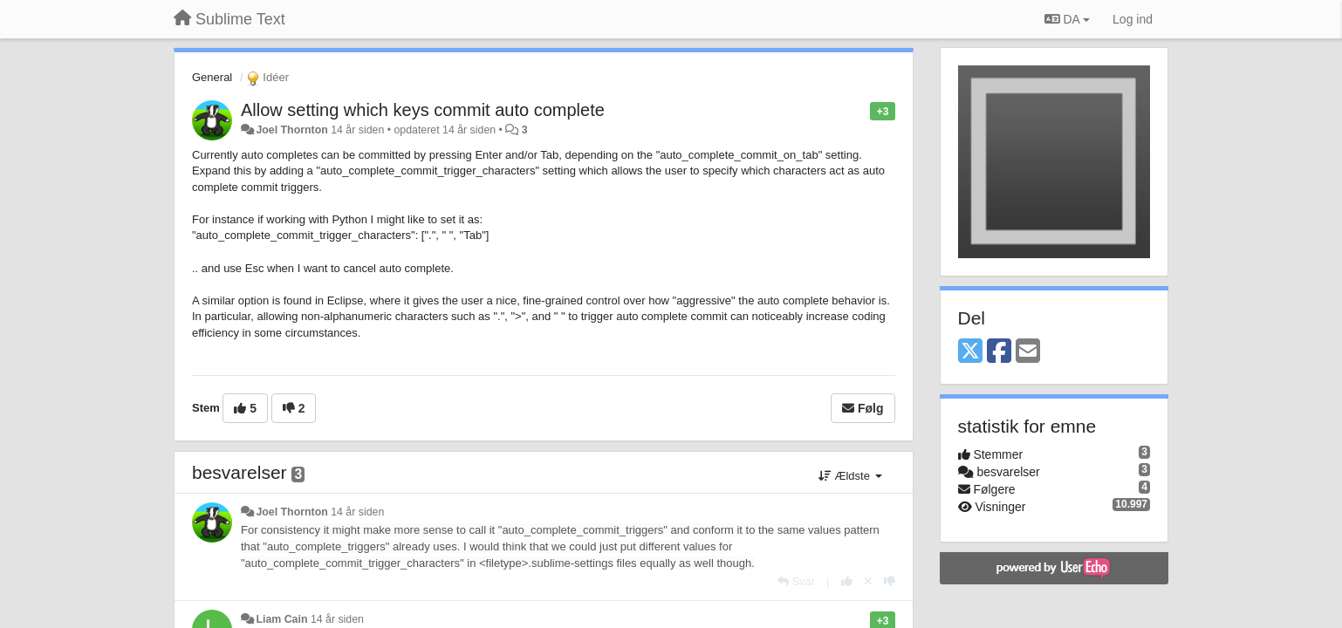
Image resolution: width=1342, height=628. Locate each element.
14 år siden (357, 512)
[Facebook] (999, 352)
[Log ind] (1133, 19)
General (212, 77)
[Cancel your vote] (868, 581)
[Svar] (796, 581)
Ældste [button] (850, 475)
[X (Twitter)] (970, 352)
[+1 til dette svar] (846, 581)
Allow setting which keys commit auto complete (423, 109)
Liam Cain (281, 619)
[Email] (1028, 352)
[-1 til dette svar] (889, 581)
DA (1067, 19)
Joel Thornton (291, 130)
